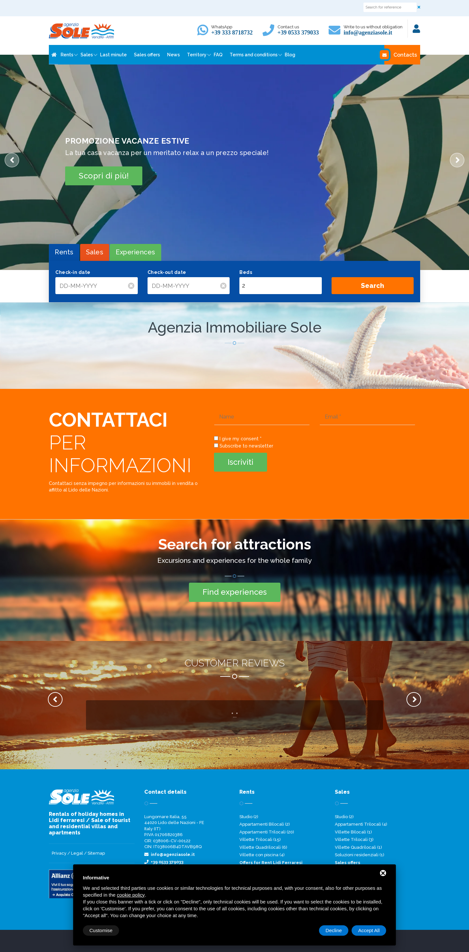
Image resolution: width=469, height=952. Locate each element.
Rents (67, 54)
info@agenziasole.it (368, 32)
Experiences (135, 252)
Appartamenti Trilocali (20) (266, 832)
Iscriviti (240, 462)
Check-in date (73, 272)
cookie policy (131, 895)
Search (372, 286)
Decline (334, 930)
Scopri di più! (104, 175)
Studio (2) (248, 816)
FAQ (218, 54)
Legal (77, 853)
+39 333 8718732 (231, 32)
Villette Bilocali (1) (353, 832)
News (173, 54)
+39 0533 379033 (298, 32)
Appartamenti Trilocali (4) (361, 824)
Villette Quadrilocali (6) (263, 847)
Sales (86, 54)
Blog (290, 54)
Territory (196, 54)
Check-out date (167, 272)
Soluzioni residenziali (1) (359, 854)
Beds (245, 272)
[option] (234, 162)
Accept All (369, 930)
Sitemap (96, 853)
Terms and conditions (253, 54)
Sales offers (147, 54)
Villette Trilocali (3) (354, 839)
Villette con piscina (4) (262, 854)
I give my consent (239, 438)
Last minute (113, 54)
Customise (101, 930)
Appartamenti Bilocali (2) (264, 824)
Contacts (400, 54)
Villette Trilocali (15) (260, 839)
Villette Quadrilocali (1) (358, 847)
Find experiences (235, 592)
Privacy (59, 853)
